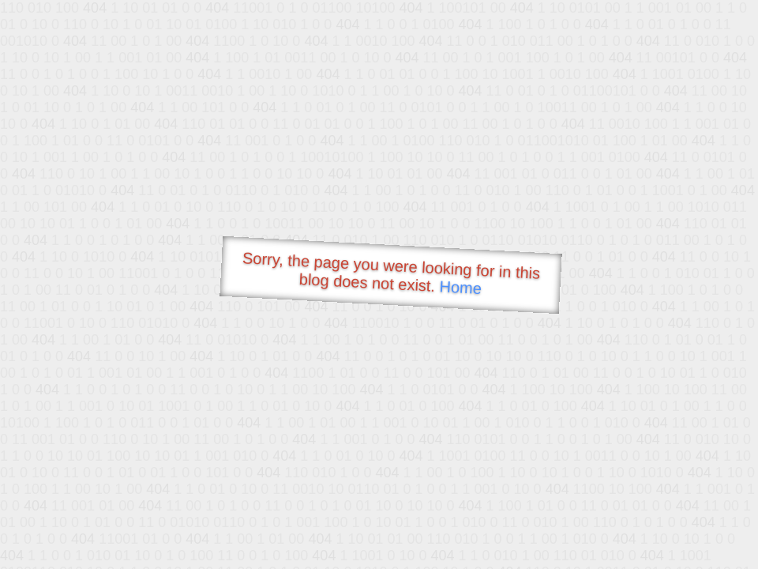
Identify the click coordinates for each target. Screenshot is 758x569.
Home (460, 287)
